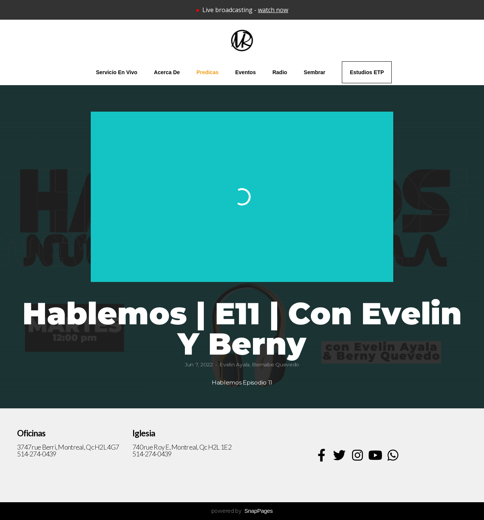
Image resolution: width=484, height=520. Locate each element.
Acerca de (167, 72)
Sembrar (314, 72)
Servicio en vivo (116, 72)
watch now (273, 10)
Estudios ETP (367, 72)
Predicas (208, 72)
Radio (279, 72)
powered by (242, 511)
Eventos (245, 72)
